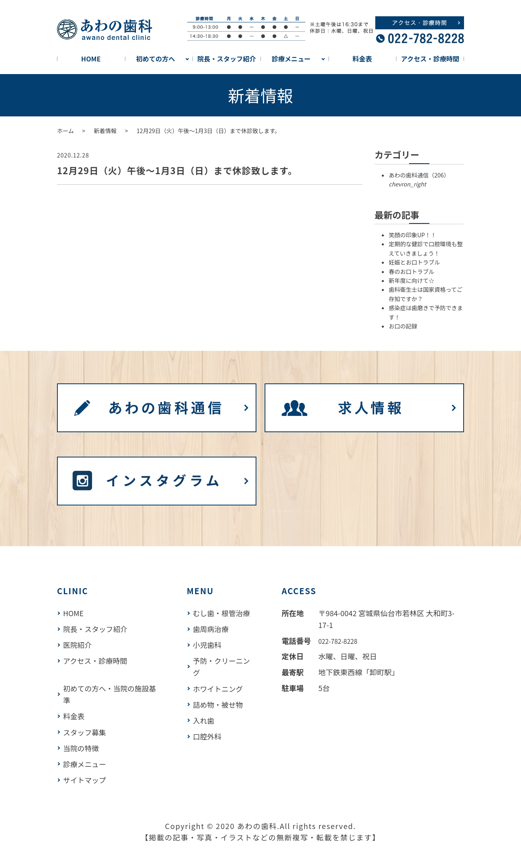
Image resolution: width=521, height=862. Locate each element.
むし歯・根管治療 (223, 613)
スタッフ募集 (85, 731)
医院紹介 (77, 644)
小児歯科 (208, 644)
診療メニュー (291, 58)
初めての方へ (155, 58)
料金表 (362, 58)
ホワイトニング (219, 688)
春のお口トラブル (411, 271)
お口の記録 (403, 326)
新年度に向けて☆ (411, 281)
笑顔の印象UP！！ (412, 235)
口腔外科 (208, 735)
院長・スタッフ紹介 (226, 58)
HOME (91, 58)
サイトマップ (85, 778)
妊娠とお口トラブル (414, 262)
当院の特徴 (81, 747)
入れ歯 (205, 719)
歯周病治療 (212, 629)
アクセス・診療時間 (430, 58)
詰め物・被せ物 (219, 703)
